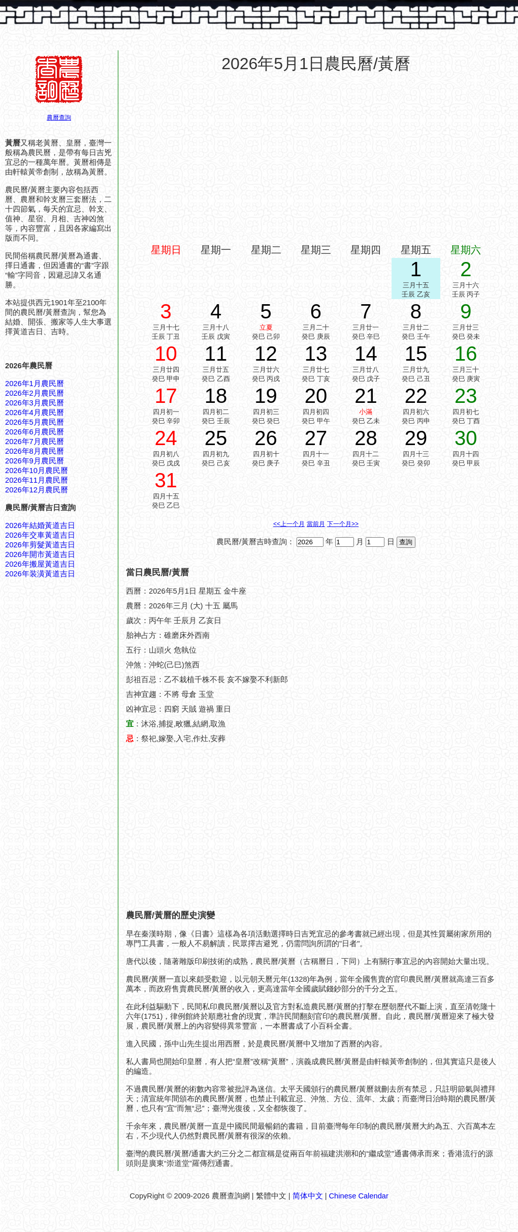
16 (466, 353)
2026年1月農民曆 (34, 383)
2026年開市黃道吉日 (40, 554)
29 (416, 438)
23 (466, 396)
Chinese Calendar (358, 1196)
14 (365, 353)
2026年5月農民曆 (34, 422)
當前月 (316, 523)
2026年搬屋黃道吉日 (40, 564)
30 (466, 438)
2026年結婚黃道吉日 (40, 525)
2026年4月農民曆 (34, 412)
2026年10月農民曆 (36, 470)
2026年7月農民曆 (34, 441)
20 (316, 396)
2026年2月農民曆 (34, 393)
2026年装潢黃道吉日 (40, 574)
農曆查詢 (59, 117)
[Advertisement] (316, 154)
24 (165, 438)
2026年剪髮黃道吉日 (40, 545)
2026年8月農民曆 (34, 451)
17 (165, 396)
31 (165, 480)
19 (265, 396)
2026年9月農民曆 (34, 461)
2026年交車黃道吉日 (40, 535)
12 (265, 353)
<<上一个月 (289, 523)
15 (416, 353)
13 (316, 353)
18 (216, 396)
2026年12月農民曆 (36, 490)
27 (316, 438)
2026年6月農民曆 (34, 432)
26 (265, 438)
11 (216, 353)
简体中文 (308, 1196)
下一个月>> (343, 523)
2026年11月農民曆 (36, 480)
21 (365, 396)
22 (416, 396)
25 (216, 438)
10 (165, 353)
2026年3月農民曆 (34, 403)
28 (365, 438)
